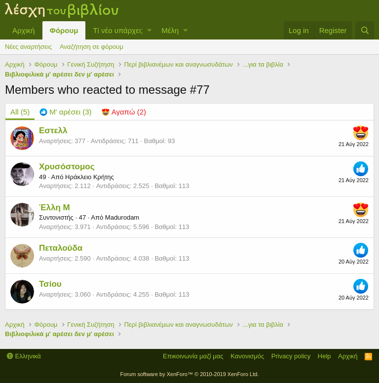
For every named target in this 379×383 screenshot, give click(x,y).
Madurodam (122, 217)
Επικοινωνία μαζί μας (193, 356)
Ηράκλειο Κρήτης (89, 177)
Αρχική (23, 30)
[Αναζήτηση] (364, 30)
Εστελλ (53, 130)
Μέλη (170, 30)
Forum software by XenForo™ (189, 374)
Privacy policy (290, 356)
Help (324, 356)
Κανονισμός (247, 356)
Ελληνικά (24, 356)
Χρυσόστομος (67, 166)
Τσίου (50, 284)
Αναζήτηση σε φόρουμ (91, 46)
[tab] (65, 112)
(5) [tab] (20, 112)
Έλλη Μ (54, 207)
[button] (149, 30)
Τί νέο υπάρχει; (118, 30)
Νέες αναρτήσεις (28, 46)
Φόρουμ (64, 30)
